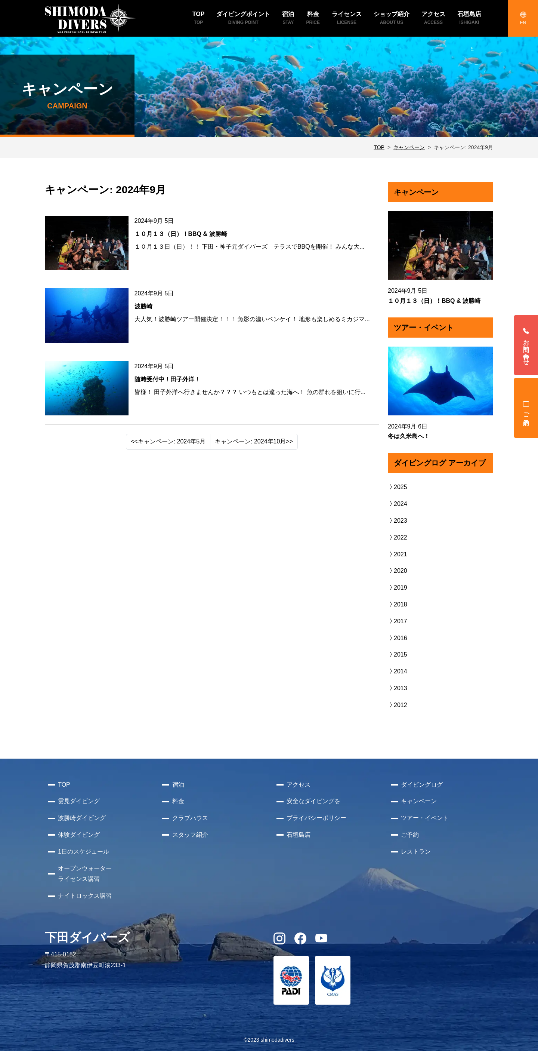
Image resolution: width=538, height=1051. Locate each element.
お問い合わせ (526, 345)
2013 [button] (397, 688)
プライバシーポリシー (316, 818)
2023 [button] (397, 520)
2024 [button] (397, 504)
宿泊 (178, 784)
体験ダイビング (79, 835)
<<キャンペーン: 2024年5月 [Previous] (168, 441)
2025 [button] (397, 487)
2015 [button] (397, 654)
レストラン (416, 851)
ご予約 (526, 408)
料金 (178, 801)
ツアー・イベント (425, 818)
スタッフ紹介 (190, 835)
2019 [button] (397, 587)
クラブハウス (190, 818)
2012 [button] (397, 705)
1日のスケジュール (83, 851)
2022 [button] (397, 537)
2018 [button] (397, 604)
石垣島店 (298, 835)
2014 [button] (397, 671)
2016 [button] (397, 638)
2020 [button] (397, 571)
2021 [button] (397, 554)
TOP (379, 147)
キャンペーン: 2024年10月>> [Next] (254, 441)
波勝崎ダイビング (82, 818)
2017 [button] (397, 621)
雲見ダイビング (79, 801)
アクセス (298, 784)
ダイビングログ (422, 784)
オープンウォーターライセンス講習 (85, 873)
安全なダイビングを (313, 801)
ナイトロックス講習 (85, 895)
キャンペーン (409, 147)
